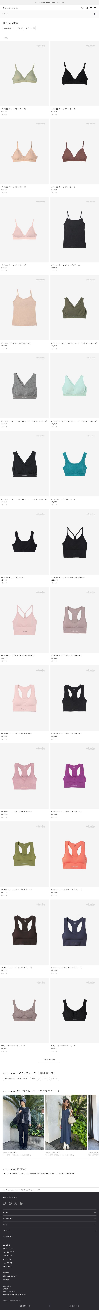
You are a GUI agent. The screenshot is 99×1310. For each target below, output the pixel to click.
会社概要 (7, 1280)
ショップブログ (8, 1263)
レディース (29, 28)
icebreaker (7, 28)
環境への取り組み (10, 1276)
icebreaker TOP (13, 1190)
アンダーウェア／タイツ (28, 1190)
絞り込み (25, 1306)
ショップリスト (7, 1256)
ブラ (19, 28)
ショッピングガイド (9, 1252)
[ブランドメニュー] (95, 14)
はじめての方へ (8, 1248)
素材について (7, 1266)
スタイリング (7, 1259)
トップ (3, 1190)
